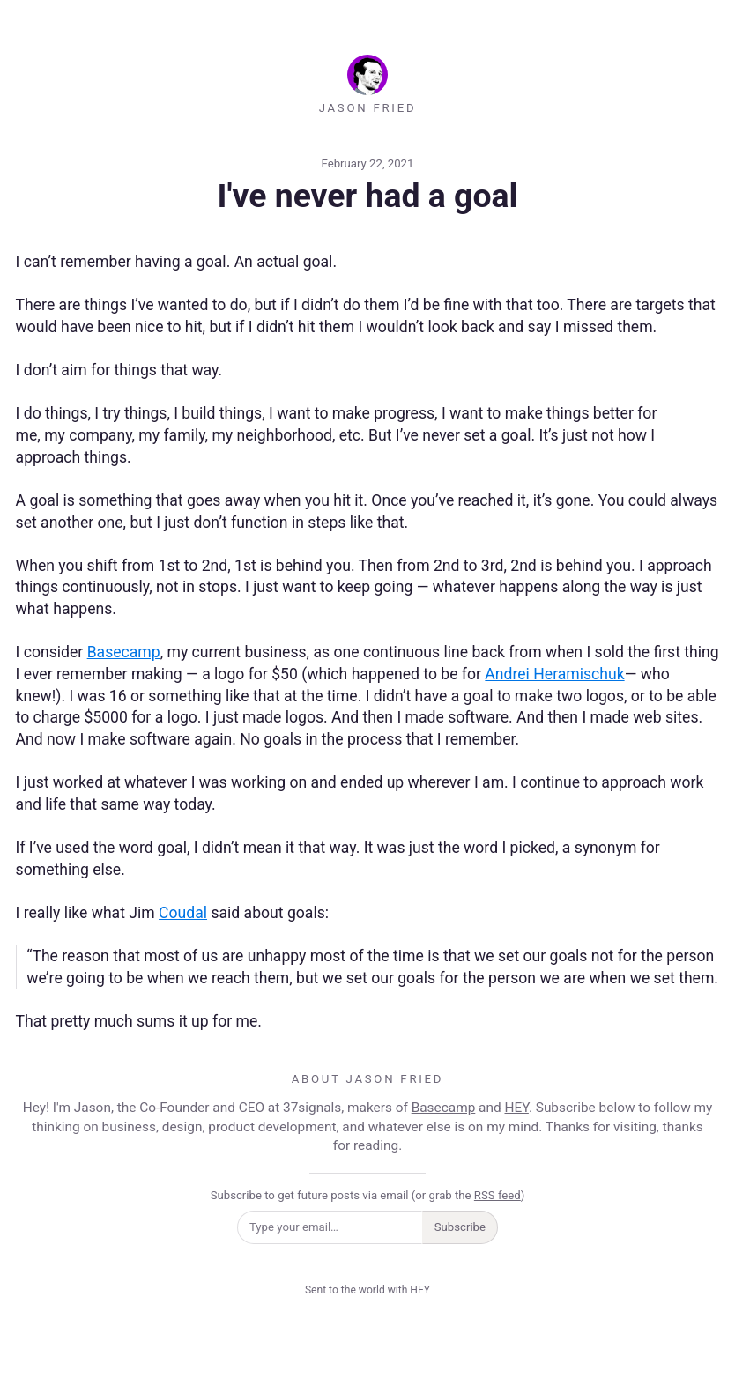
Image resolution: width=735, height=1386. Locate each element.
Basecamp (123, 652)
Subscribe (460, 1227)
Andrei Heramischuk (554, 674)
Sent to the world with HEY (367, 1290)
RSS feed (497, 1195)
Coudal (183, 913)
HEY (516, 1107)
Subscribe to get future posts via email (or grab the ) (368, 1195)
